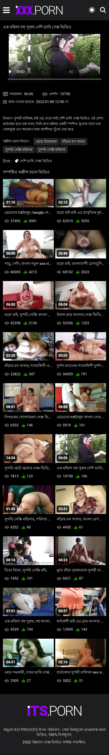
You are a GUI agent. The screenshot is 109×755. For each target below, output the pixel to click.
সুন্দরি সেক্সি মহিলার (19, 150)
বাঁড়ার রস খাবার (73, 142)
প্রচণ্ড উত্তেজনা (46, 142)
